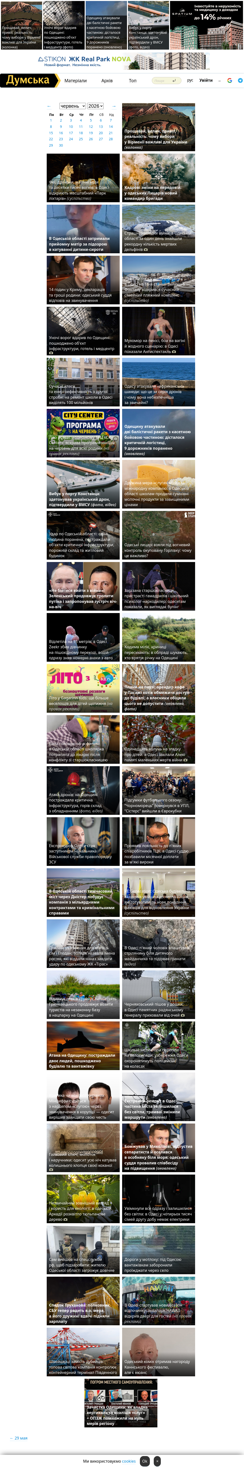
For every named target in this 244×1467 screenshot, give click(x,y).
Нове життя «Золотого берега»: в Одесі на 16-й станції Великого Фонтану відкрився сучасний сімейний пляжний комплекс (155, 289)
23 (61, 139)
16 (61, 133)
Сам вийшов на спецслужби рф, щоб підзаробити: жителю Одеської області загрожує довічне (82, 1265)
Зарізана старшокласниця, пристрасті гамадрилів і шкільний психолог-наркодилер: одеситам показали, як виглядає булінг (157, 598)
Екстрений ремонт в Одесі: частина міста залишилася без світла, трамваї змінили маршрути (152, 1109)
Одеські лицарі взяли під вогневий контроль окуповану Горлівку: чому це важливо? (158, 550)
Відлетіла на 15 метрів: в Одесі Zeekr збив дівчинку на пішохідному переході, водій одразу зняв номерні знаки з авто (81, 649)
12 (91, 126)
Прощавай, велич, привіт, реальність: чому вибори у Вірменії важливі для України (156, 139)
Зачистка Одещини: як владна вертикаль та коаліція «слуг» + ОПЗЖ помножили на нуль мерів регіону (117, 1415)
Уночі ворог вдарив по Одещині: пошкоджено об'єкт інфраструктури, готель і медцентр (81, 345)
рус (190, 80)
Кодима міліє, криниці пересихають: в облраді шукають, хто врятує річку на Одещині (156, 652)
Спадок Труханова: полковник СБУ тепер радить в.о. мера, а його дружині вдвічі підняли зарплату (79, 1313)
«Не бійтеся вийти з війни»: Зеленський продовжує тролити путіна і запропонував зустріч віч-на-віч (83, 598)
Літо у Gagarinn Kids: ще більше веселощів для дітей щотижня (81, 703)
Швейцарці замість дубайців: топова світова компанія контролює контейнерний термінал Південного (83, 1367)
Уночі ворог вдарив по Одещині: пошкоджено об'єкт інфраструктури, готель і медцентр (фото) (63, 37)
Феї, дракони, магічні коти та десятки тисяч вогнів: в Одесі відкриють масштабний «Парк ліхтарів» (79, 190)
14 (111, 126)
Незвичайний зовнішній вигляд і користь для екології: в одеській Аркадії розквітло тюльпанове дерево (80, 1211)
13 (101, 126)
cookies (129, 1461)
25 (81, 139)
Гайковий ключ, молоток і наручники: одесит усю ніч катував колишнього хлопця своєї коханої (83, 1162)
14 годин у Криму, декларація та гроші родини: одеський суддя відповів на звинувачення (80, 295)
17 (71, 133)
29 (51, 145)
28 (111, 139)
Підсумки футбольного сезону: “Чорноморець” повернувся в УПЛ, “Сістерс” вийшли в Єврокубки (157, 805)
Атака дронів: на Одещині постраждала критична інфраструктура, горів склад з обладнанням (76, 803)
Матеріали (75, 80)
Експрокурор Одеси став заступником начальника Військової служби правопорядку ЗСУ (80, 854)
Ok (144, 1461)
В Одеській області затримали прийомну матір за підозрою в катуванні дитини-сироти (79, 244)
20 (101, 133)
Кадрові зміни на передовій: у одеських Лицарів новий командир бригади (153, 193)
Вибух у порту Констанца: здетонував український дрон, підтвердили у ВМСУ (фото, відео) (148, 37)
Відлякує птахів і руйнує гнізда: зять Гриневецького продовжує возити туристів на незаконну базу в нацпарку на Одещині (83, 1007)
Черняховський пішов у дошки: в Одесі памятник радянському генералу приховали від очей (155, 1009)
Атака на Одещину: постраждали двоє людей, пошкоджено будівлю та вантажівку (82, 1061)
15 (51, 133)
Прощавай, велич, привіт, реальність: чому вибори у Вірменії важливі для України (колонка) (21, 37)
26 (91, 139)
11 (81, 126)
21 (111, 133)
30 (61, 145)
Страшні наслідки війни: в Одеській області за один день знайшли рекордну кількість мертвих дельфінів (158, 241)
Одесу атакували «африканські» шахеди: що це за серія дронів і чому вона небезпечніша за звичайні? (155, 394)
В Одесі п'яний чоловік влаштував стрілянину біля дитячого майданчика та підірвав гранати (157, 956)
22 (51, 139)
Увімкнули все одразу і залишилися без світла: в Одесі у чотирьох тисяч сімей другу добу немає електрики (158, 1214)
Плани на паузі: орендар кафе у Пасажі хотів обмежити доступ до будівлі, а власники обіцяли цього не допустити (157, 698)
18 (81, 133)
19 (91, 133)
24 (71, 139)
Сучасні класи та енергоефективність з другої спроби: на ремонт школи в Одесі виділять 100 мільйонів (81, 394)
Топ (132, 80)
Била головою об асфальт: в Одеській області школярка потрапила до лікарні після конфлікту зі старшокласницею (78, 752)
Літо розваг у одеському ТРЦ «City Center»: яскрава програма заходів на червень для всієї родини (82, 445)
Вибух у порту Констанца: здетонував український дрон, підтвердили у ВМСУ (82, 499)
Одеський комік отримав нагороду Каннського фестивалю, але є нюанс (157, 1367)
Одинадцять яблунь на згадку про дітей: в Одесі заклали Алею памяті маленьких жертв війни (156, 754)
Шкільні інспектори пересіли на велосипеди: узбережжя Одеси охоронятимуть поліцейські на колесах (156, 1058)
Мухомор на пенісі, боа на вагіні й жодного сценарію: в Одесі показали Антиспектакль (155, 346)
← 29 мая (18, 1438)
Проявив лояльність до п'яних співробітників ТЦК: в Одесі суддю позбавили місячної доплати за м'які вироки (157, 854)
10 (71, 126)
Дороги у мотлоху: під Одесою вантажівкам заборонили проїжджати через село (153, 1265)
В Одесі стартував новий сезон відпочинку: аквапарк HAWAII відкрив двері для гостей (158, 1313)
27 (101, 139)
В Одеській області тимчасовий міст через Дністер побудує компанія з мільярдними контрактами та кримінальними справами (82, 902)
